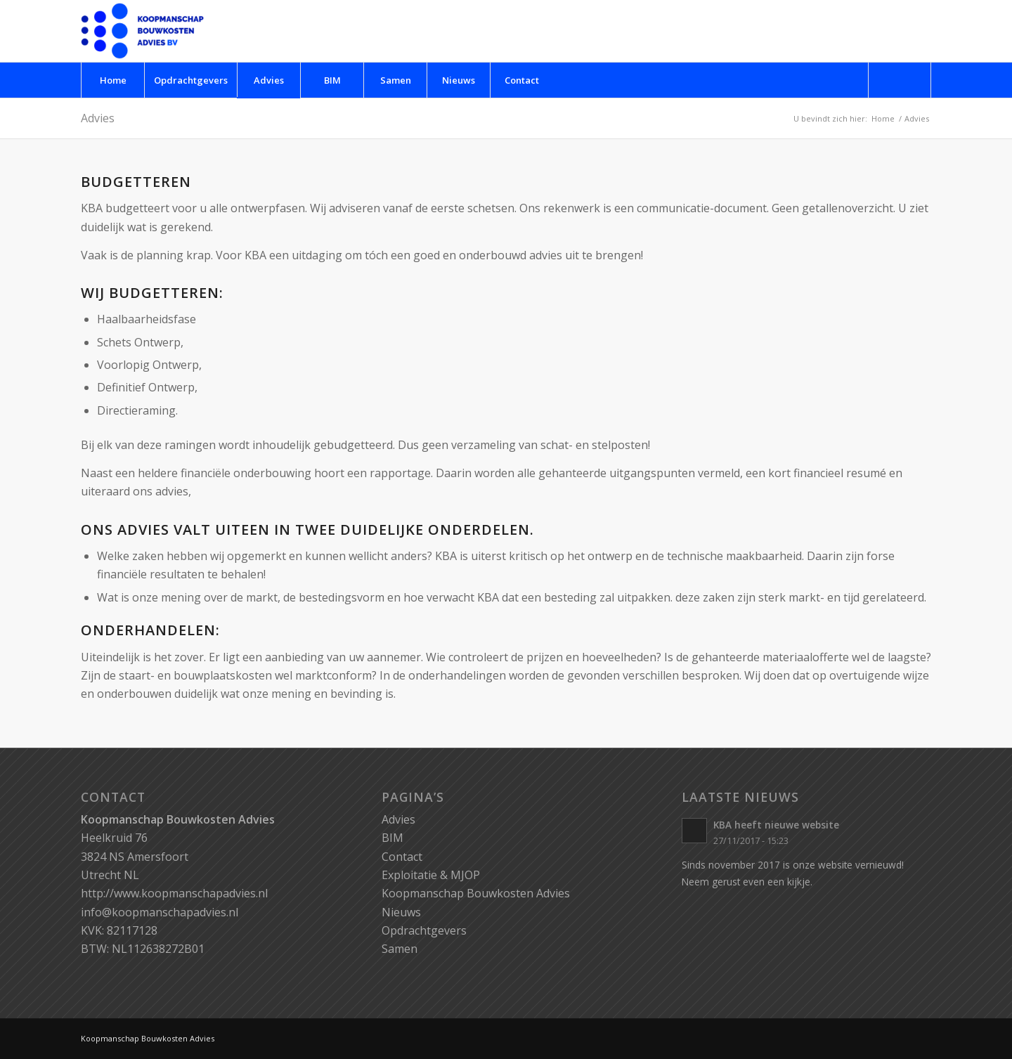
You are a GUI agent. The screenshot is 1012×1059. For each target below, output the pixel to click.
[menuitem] (112, 80)
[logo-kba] (143, 31)
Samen (399, 948)
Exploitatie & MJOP (431, 875)
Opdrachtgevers (424, 930)
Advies (98, 118)
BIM (392, 837)
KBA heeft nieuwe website (776, 824)
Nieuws (401, 912)
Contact (402, 856)
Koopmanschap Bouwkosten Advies (476, 893)
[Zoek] (899, 80)
